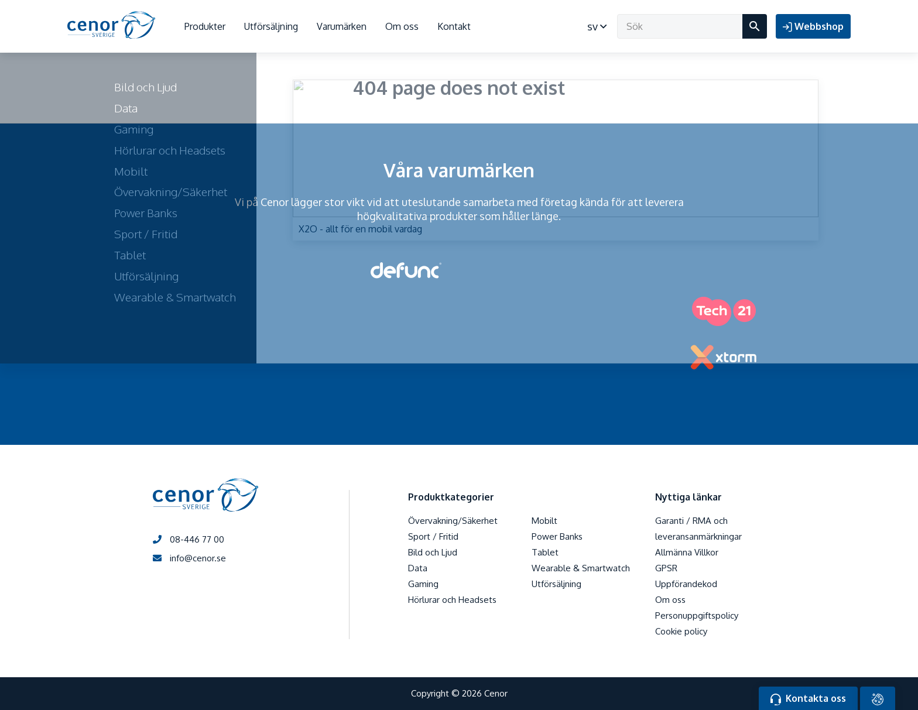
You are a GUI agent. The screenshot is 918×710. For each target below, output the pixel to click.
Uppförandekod (686, 583)
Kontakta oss (808, 698)
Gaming (423, 583)
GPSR (666, 568)
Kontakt (454, 26)
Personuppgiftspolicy (696, 615)
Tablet (545, 552)
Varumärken (341, 26)
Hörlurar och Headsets (452, 599)
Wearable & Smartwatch (581, 568)
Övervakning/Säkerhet (453, 520)
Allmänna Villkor (686, 552)
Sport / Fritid (433, 536)
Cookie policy (681, 631)
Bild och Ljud (432, 552)
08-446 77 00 (188, 539)
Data (417, 568)
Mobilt (544, 520)
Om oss (402, 26)
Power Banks (557, 536)
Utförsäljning (271, 26)
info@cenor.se (189, 558)
